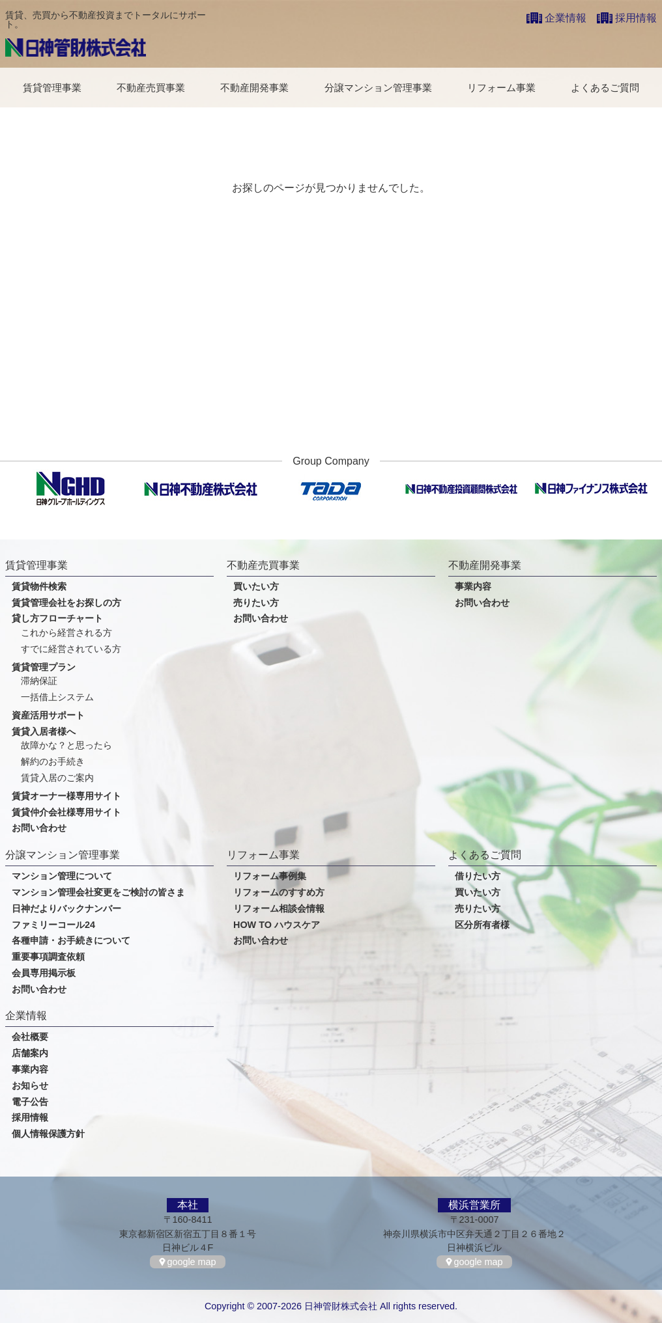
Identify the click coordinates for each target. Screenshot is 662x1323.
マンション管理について (62, 876)
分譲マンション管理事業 (378, 87)
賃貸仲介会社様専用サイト (66, 812)
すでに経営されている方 (71, 649)
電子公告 (30, 1102)
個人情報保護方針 (48, 1134)
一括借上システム (57, 697)
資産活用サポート (48, 715)
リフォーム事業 (501, 87)
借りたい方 (477, 876)
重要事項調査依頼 (48, 957)
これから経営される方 (66, 633)
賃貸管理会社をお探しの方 (66, 603)
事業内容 (473, 587)
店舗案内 (30, 1053)
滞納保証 (39, 681)
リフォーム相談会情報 (278, 909)
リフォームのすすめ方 (278, 892)
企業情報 (565, 17)
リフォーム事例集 (269, 876)
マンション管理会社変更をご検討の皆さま (98, 892)
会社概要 (30, 1037)
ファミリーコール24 (53, 925)
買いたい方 (256, 587)
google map (191, 1262)
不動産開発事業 (254, 87)
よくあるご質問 (605, 87)
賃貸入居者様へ (44, 732)
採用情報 (636, 17)
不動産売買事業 (151, 87)
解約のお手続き (53, 762)
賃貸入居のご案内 (57, 778)
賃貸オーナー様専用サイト (66, 796)
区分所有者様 (482, 925)
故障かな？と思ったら (66, 745)
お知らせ (30, 1086)
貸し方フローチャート (57, 618)
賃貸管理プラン (44, 667)
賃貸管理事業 (52, 87)
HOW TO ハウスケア (276, 925)
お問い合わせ (39, 828)
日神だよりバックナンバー (66, 909)
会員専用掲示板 (44, 973)
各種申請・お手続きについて (71, 941)
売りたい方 (256, 603)
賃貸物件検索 (39, 587)
